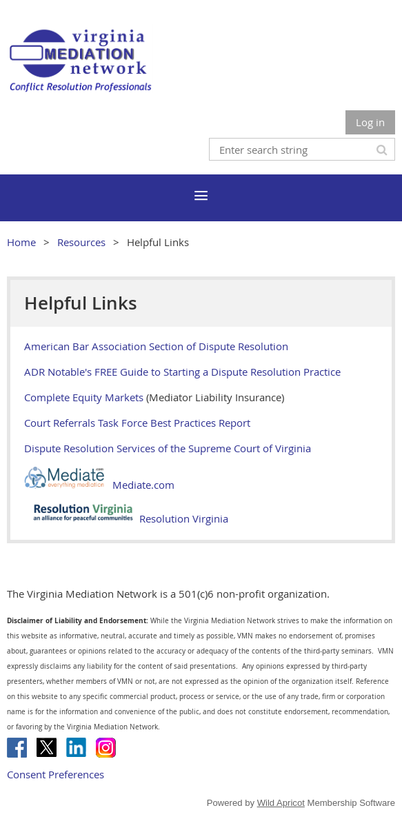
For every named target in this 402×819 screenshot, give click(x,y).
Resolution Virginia (126, 518)
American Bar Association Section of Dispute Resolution (156, 346)
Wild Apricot (281, 803)
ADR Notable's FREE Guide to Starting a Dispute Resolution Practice (182, 371)
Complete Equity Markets (83, 397)
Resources (81, 242)
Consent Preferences (55, 774)
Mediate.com (99, 485)
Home (21, 242)
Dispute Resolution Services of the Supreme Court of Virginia (167, 448)
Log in (370, 122)
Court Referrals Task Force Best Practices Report (137, 422)
